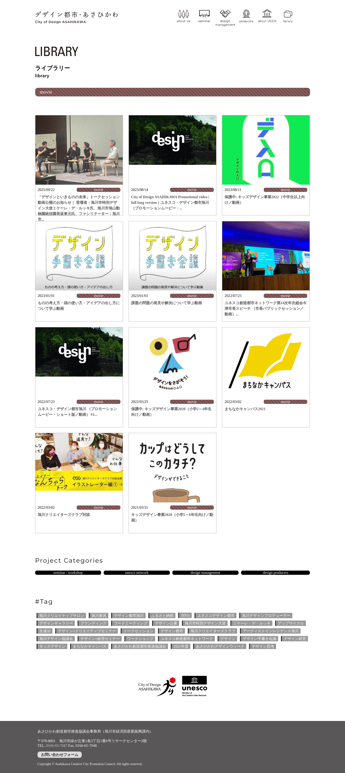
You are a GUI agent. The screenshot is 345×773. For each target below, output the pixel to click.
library (288, 17)
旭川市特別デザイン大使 (205, 623)
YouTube (304, 22)
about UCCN (267, 17)
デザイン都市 (172, 631)
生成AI (45, 631)
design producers (275, 573)
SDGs (185, 615)
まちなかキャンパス (89, 646)
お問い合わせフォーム (59, 755)
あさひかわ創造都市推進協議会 (140, 646)
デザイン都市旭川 (129, 616)
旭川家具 (99, 616)
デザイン (227, 639)
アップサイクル (291, 623)
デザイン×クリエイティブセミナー (87, 631)
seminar (204, 17)
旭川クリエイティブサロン (61, 616)
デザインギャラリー (56, 623)
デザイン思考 (263, 646)
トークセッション (138, 631)
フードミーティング (130, 623)
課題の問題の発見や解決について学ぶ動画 (166, 303)
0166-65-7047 (56, 746)
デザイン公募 (166, 623)
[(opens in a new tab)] (172, 361)
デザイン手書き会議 (259, 639)
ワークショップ (140, 639)
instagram (304, 13)
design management (225, 17)
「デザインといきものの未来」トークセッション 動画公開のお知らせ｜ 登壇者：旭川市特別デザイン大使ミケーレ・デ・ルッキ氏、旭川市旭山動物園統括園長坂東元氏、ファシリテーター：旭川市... (79, 208)
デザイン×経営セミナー (100, 639)
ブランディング (93, 623)
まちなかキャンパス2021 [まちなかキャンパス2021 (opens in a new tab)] (245, 409)
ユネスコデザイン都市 (216, 616)
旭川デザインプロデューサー (266, 616)
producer (246, 17)
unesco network (137, 573)
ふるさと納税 (162, 616)
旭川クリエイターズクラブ (213, 631)
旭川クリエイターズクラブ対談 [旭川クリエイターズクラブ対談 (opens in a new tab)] (64, 515)
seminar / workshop (68, 573)
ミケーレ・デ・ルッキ (251, 623)
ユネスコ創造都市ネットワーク (187, 639)
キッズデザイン (52, 646)
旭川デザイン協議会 (56, 639)
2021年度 (181, 646)
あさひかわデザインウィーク (220, 646)
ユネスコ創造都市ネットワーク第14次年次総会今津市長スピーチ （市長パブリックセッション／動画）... (266, 308)
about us (183, 17)
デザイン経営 (295, 639)
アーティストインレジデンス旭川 (271, 631)
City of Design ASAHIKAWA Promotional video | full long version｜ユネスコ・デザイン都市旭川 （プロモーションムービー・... (170, 202)
